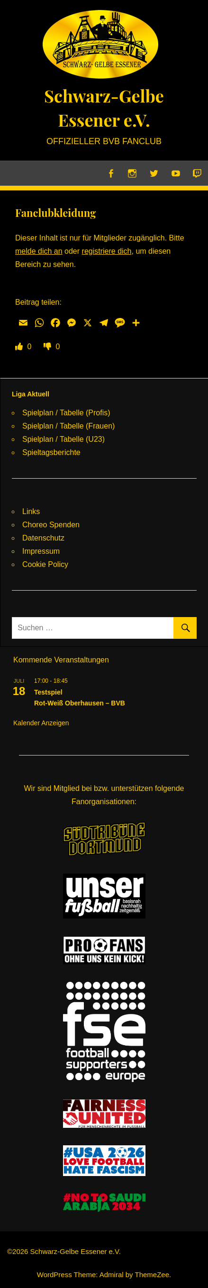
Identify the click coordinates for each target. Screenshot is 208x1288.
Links (31, 511)
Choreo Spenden (51, 525)
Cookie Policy (45, 564)
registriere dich (107, 251)
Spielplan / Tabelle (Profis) (66, 413)
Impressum (41, 551)
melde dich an (39, 251)
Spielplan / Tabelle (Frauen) (68, 426)
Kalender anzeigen (41, 723)
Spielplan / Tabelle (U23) (63, 439)
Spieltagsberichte (51, 452)
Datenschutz (43, 538)
